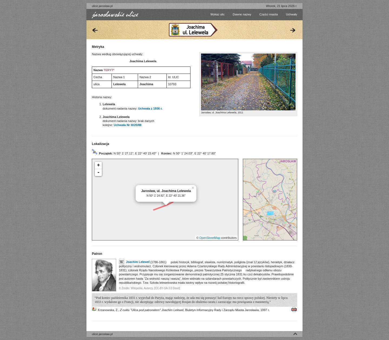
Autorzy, (148, 288)
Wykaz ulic (217, 14)
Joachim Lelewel (134, 261)
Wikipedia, (137, 288)
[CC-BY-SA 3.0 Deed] (167, 288)
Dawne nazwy (242, 14)
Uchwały (291, 14)
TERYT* (108, 70)
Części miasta (268, 14)
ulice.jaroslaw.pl (102, 6)
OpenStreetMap (209, 237)
